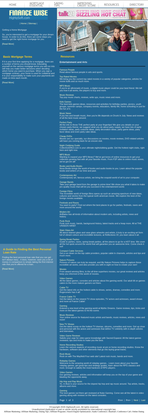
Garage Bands (66, 182)
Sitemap (32, 23)
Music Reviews (67, 95)
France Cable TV (68, 296)
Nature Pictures (67, 260)
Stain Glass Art (67, 230)
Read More (8, 44)
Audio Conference (99, 411)
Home (23, 23)
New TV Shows (67, 324)
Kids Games (65, 102)
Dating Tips (44, 411)
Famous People (67, 70)
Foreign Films (66, 191)
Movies (63, 269)
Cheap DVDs (66, 136)
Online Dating (138, 411)
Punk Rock (65, 221)
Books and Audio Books (71, 166)
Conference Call (124, 411)
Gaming (63, 306)
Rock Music (65, 354)
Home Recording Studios (71, 345)
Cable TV (64, 287)
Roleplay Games (67, 361)
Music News (65, 113)
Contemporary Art (68, 175)
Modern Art (65, 212)
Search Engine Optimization (79, 411)
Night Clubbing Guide (70, 145)
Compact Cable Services (71, 251)
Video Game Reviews (70, 335)
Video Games (66, 278)
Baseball (112, 411)
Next (136, 400)
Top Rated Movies (68, 76)
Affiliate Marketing (12, 411)
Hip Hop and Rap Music (71, 381)
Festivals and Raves (69, 203)
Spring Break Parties (69, 239)
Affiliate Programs (57, 411)
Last (143, 400)
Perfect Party (66, 122)
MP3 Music (65, 86)
